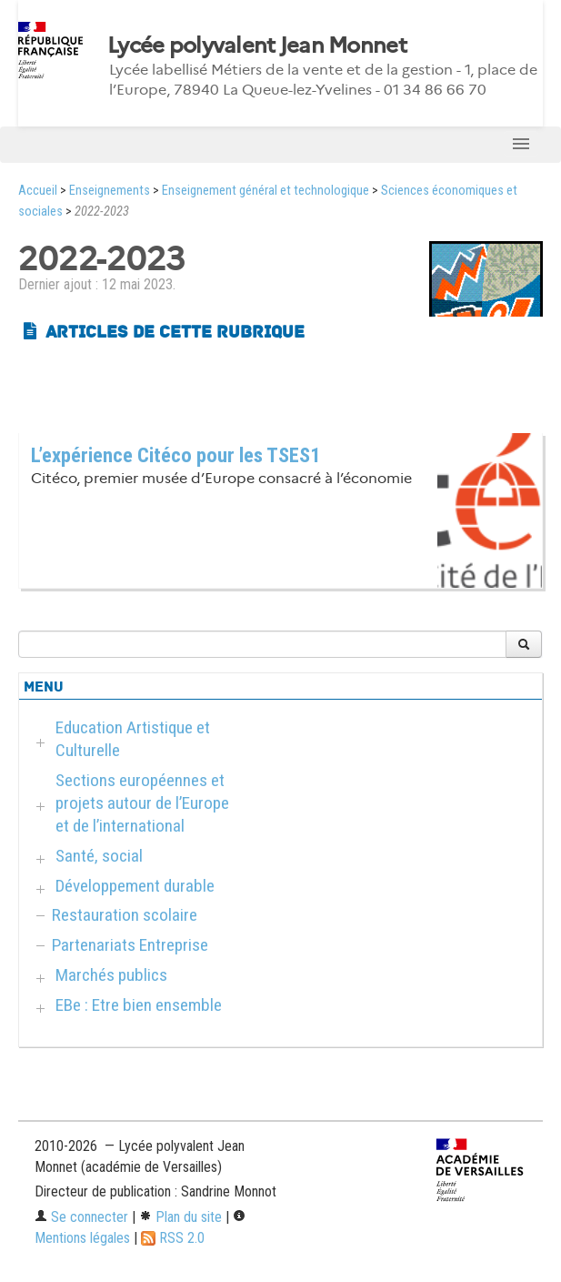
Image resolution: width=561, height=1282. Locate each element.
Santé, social (99, 855)
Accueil (37, 190)
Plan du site (180, 1217)
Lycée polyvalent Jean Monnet (256, 45)
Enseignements (109, 190)
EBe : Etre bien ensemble (138, 1004)
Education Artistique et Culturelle (132, 739)
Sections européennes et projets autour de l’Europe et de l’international (142, 803)
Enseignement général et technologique (265, 190)
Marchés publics (111, 974)
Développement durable (135, 885)
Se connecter (81, 1217)
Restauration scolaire (124, 914)
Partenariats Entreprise (130, 944)
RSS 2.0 (173, 1238)
